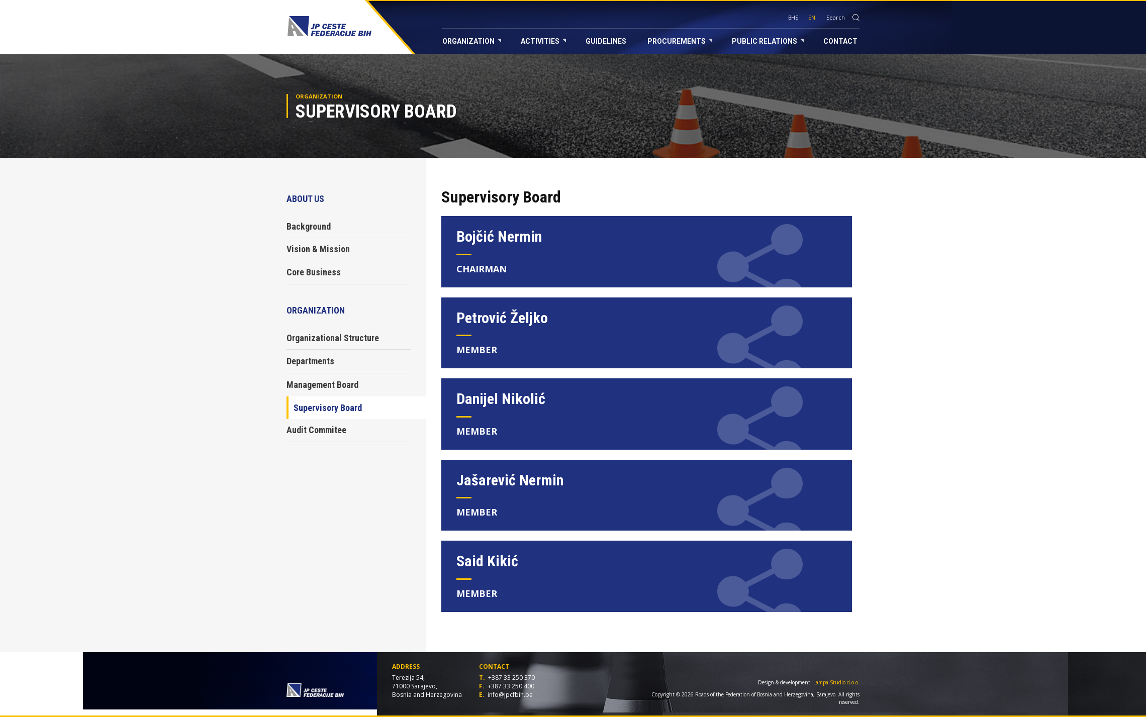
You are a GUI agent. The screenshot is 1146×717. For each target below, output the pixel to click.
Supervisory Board (328, 407)
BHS (793, 17)
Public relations (768, 41)
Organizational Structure (332, 338)
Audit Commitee (316, 430)
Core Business (313, 272)
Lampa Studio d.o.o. (836, 682)
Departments (310, 361)
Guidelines (606, 41)
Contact (840, 41)
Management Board (322, 384)
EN (811, 17)
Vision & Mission (318, 249)
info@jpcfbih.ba (510, 694)
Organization (471, 41)
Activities (543, 41)
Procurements (679, 41)
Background (308, 226)
